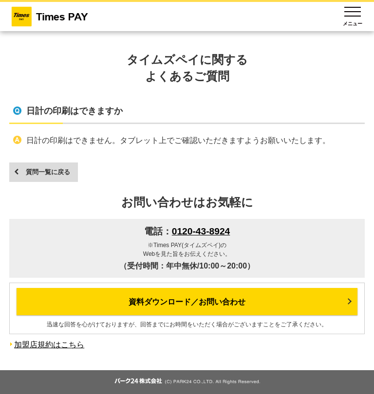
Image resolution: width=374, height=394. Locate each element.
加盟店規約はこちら (49, 344)
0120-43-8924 (201, 231)
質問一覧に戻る (48, 172)
